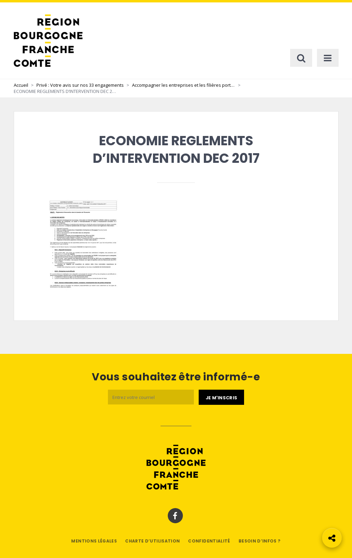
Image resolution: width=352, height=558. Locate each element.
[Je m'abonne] (221, 397)
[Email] (151, 397)
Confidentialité (209, 541)
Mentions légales (94, 541)
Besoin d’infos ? (260, 541)
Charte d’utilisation (152, 541)
